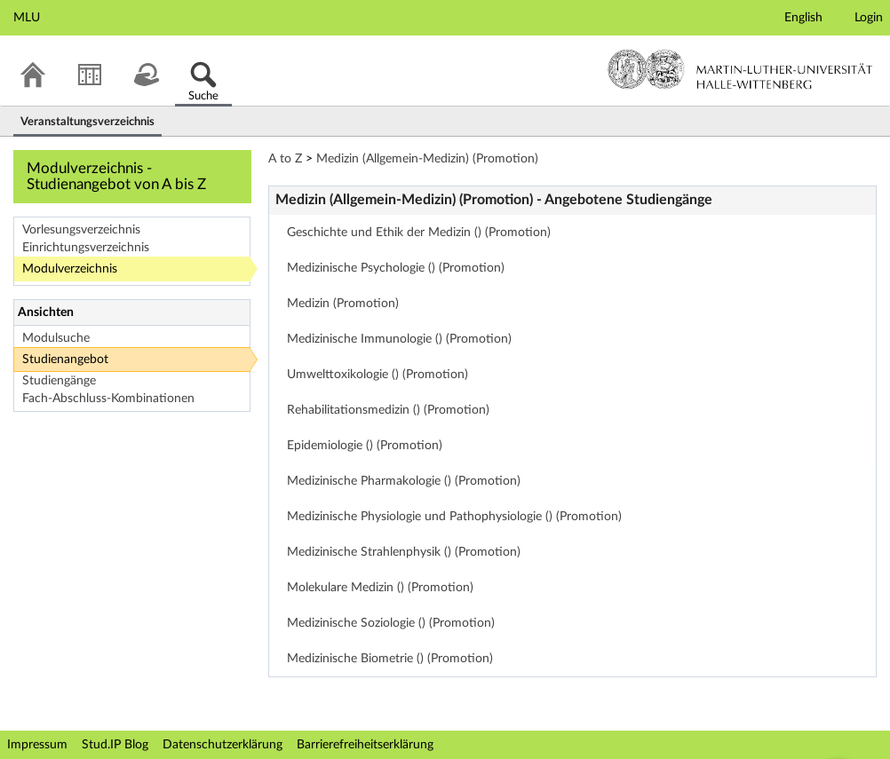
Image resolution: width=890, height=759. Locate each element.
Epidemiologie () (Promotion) (364, 445)
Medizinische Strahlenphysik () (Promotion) (403, 552)
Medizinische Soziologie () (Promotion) (391, 623)
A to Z (285, 159)
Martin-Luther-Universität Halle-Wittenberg (740, 69)
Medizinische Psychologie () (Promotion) (396, 268)
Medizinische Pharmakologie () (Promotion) (403, 481)
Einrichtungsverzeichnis (85, 247)
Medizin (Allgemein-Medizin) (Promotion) (427, 159)
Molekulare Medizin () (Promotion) (380, 587)
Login (868, 18)
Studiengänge (59, 381)
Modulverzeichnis (69, 269)
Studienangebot (65, 359)
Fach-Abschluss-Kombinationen (108, 398)
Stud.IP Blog (115, 745)
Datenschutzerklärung (222, 745)
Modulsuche (56, 338)
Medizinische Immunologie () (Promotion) (399, 339)
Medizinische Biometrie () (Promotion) (390, 658)
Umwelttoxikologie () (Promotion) (377, 374)
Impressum (37, 745)
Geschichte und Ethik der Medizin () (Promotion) (419, 232)
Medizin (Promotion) (343, 303)
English (803, 18)
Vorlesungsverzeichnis (81, 230)
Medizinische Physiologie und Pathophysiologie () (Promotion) (454, 516)
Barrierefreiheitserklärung (365, 745)
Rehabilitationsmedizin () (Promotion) (388, 410)
